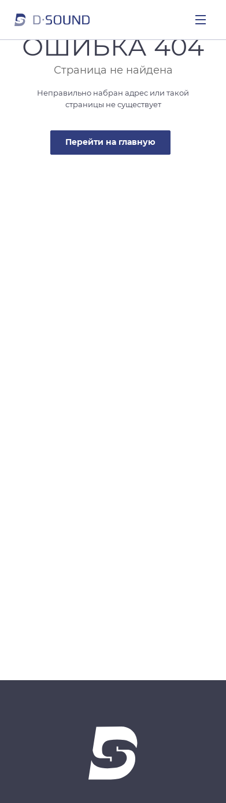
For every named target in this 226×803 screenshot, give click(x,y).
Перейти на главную (110, 142)
